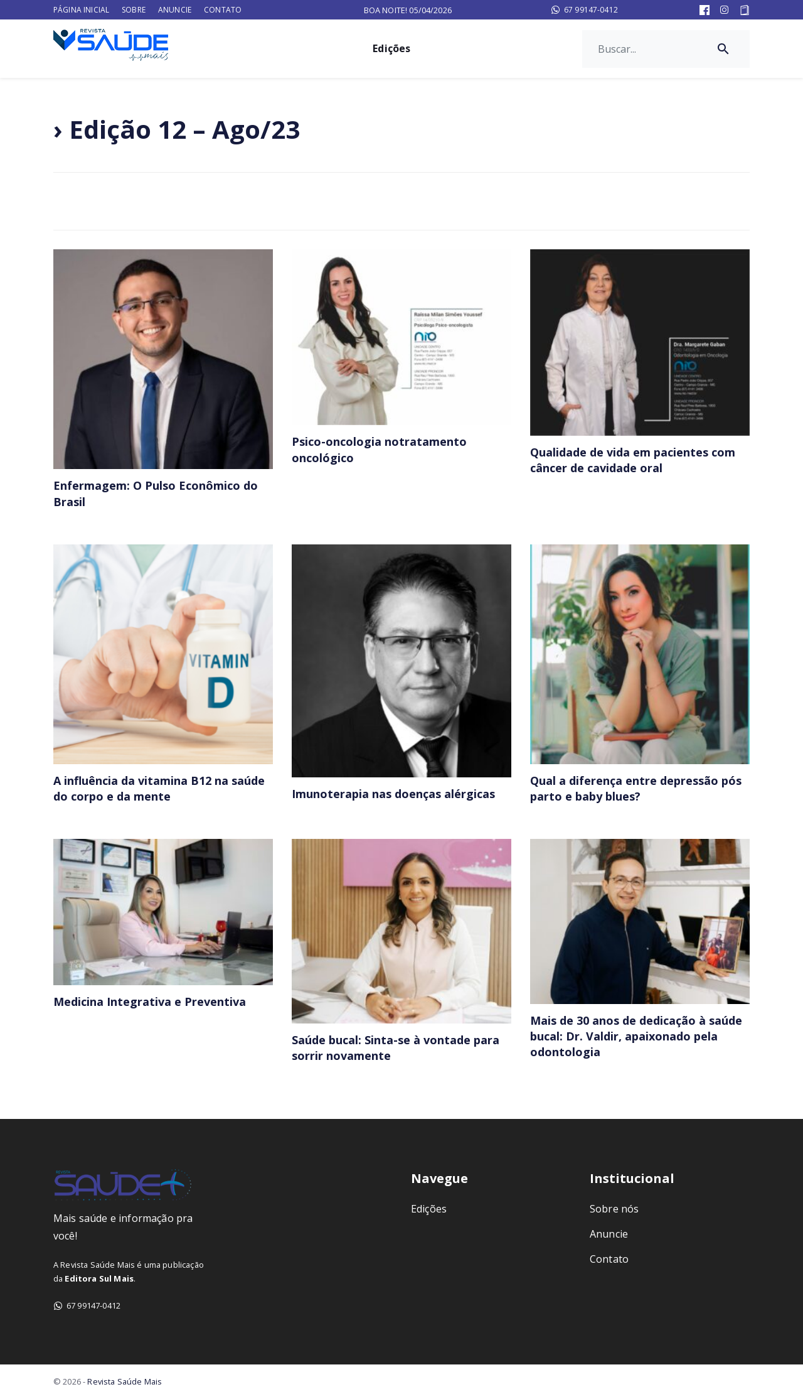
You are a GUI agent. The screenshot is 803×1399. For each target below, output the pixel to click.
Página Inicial (81, 9)
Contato (223, 9)
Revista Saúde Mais (124, 1381)
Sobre (134, 9)
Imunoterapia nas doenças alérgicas (393, 793)
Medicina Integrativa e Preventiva (149, 1001)
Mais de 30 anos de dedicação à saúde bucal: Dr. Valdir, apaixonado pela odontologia (636, 1036)
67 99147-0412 (584, 9)
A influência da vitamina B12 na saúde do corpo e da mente (159, 788)
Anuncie (174, 9)
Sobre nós (614, 1209)
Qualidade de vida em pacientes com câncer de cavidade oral (632, 460)
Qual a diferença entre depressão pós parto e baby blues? (636, 788)
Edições (391, 48)
